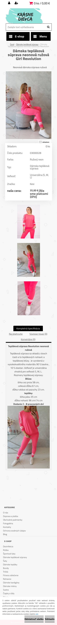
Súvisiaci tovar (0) (38, 334)
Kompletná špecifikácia (28, 328)
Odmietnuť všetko (34, 619)
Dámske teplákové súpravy (27, 44)
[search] (48, 27)
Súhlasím (50, 619)
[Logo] (27, 15)
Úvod (12, 44)
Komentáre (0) (28, 339)
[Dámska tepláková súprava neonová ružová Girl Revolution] (28, 72)
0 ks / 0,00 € (42, 3)
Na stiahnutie (16, 334)
